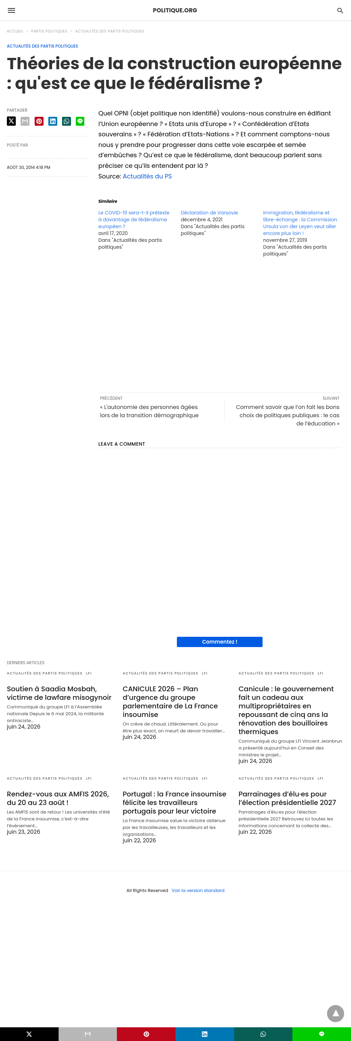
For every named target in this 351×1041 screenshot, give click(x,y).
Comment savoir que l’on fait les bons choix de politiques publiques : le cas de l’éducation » (287, 415)
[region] (219, 324)
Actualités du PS (147, 176)
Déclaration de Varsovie (209, 212)
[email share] (25, 121)
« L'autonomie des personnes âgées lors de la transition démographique (149, 411)
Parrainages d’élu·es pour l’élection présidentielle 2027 (287, 798)
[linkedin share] (52, 121)
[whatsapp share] (66, 121)
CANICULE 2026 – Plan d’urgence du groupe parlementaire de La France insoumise (170, 701)
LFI (89, 673)
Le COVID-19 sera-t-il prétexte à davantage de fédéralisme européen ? (133, 219)
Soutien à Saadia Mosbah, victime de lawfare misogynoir (59, 693)
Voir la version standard (198, 890)
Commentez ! (220, 641)
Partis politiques (49, 31)
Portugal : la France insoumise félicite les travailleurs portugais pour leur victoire (174, 802)
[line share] (80, 121)
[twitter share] (11, 121)
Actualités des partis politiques (109, 31)
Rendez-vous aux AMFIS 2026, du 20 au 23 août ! (58, 798)
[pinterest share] (39, 121)
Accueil (15, 31)
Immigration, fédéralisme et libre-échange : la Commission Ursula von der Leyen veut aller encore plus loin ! (300, 223)
